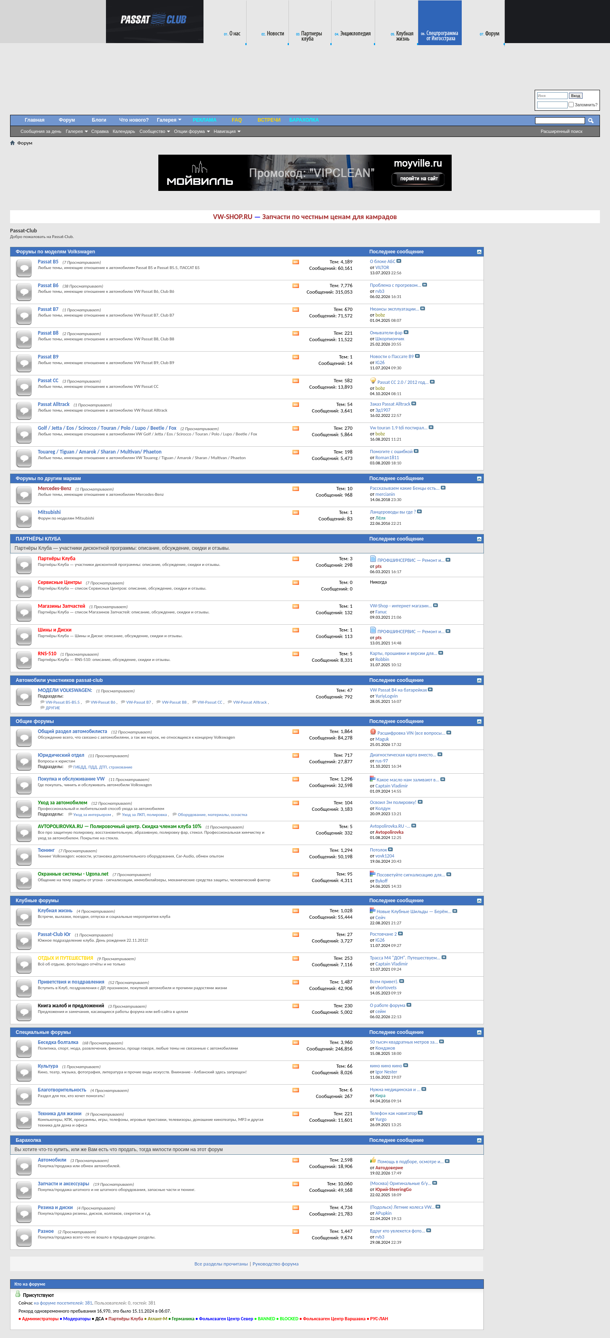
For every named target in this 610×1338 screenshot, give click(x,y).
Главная (35, 120)
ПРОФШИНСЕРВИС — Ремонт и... (411, 560)
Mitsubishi (49, 512)
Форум (67, 120)
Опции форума (189, 131)
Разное (46, 1231)
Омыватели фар (386, 333)
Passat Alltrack (53, 404)
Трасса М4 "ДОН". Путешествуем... (405, 958)
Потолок (378, 850)
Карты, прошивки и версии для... (403, 653)
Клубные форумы (37, 900)
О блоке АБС (382, 261)
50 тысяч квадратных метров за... (404, 1042)
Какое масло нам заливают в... (408, 780)
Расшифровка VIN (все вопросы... (412, 733)
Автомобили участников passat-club (59, 680)
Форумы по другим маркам (48, 478)
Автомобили (52, 1160)
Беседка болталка (58, 1042)
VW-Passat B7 (139, 702)
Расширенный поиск (562, 131)
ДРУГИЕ (53, 707)
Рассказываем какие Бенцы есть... (405, 488)
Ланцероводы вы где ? (393, 512)
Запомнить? (583, 105)
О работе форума (387, 1005)
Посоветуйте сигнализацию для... (411, 875)
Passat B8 (48, 333)
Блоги (99, 120)
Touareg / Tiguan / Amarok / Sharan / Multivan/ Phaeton (100, 452)
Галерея (74, 131)
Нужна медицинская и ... (395, 1089)
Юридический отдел (61, 755)
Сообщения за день (41, 131)
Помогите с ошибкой (391, 451)
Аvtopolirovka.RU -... (390, 826)
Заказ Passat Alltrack (390, 404)
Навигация (225, 131)
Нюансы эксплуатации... (394, 309)
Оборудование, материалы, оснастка (212, 814)
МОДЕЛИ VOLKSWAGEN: (65, 690)
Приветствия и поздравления (71, 982)
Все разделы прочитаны (221, 1264)
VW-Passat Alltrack (250, 702)
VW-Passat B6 (103, 702)
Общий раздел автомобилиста (72, 731)
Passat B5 (48, 262)
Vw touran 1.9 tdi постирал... (398, 428)
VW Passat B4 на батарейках (398, 690)
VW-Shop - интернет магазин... (401, 606)
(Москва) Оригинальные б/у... (400, 1183)
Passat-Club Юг (54, 934)
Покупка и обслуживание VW (71, 779)
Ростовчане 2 (383, 934)
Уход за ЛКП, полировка (144, 814)
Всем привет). (384, 981)
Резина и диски (55, 1207)
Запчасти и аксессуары (63, 1184)
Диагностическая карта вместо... (403, 755)
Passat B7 (48, 309)
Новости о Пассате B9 (392, 356)
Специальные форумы (43, 1032)
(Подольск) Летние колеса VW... (402, 1207)
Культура (48, 1066)
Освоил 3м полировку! (393, 802)
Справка (100, 131)
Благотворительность (62, 1090)
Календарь (124, 131)
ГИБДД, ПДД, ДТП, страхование (102, 767)
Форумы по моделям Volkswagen (55, 252)
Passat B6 (48, 285)
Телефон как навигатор (393, 1113)
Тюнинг (46, 850)
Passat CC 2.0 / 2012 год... (403, 382)
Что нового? (134, 120)
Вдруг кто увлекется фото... (397, 1231)
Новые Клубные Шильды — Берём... (414, 911)
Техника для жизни (59, 1113)
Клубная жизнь (55, 910)
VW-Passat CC (209, 702)
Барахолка (28, 1140)
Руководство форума (276, 1264)
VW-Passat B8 (174, 702)
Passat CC (48, 380)
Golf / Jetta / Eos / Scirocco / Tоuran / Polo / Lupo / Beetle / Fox (107, 428)
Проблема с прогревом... (395, 285)
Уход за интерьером (92, 814)
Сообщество (152, 131)
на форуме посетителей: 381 (63, 1303)
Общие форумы (35, 721)
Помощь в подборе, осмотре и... (411, 1161)
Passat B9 (48, 357)
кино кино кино (386, 1066)
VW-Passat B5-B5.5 (63, 702)
